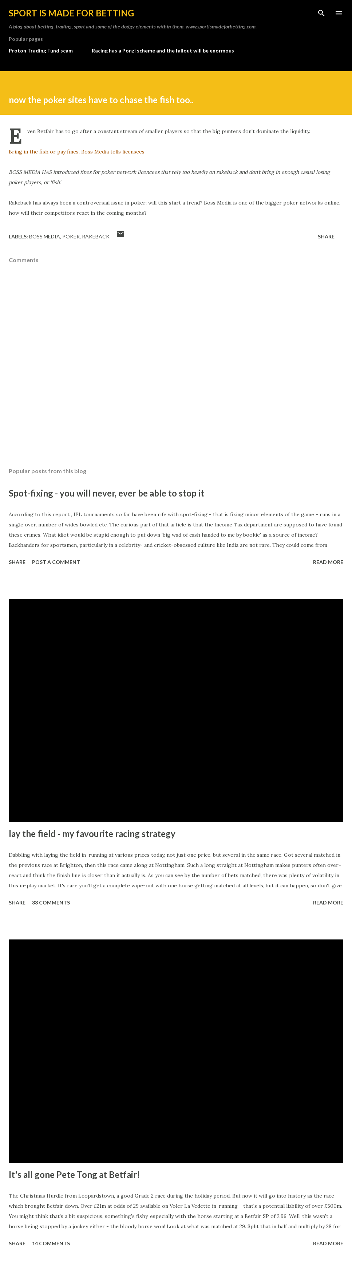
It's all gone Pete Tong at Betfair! (74, 1174)
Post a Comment (56, 562)
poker (71, 236)
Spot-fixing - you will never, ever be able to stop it (106, 493)
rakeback (96, 236)
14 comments (51, 1243)
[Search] (321, 13)
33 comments (51, 902)
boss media (44, 236)
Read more (328, 562)
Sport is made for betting (71, 13)
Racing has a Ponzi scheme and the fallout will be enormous (163, 50)
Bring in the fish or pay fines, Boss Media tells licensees (77, 151)
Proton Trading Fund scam (41, 50)
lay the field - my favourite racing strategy (92, 833)
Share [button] (326, 236)
